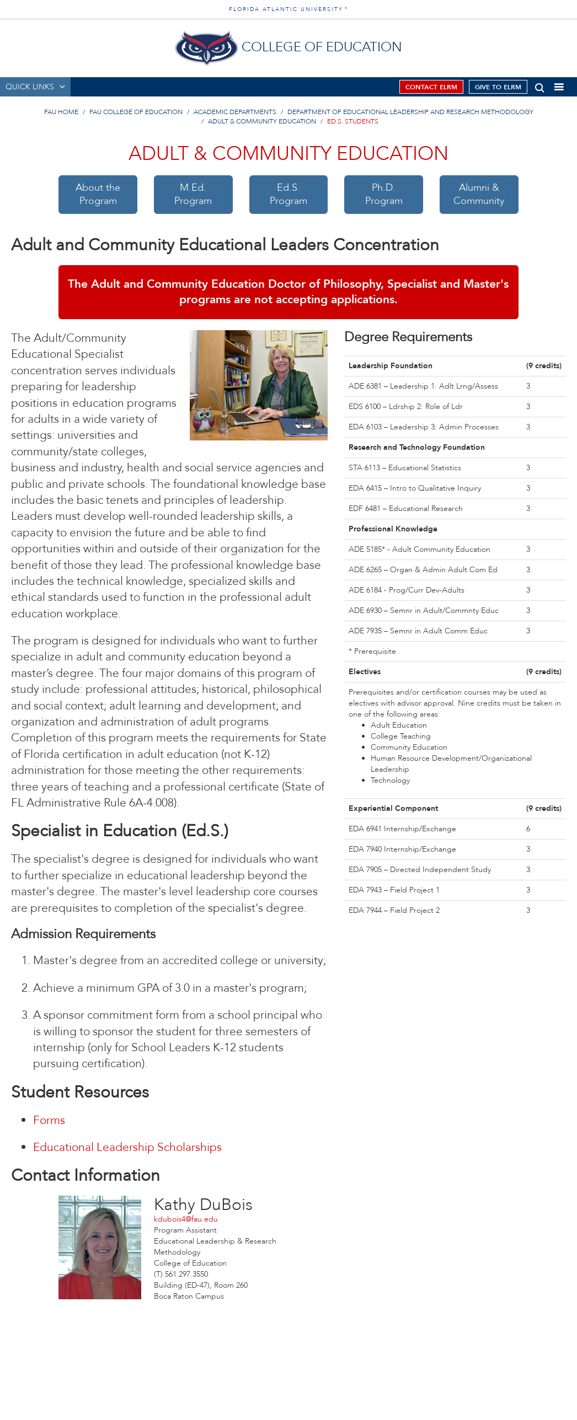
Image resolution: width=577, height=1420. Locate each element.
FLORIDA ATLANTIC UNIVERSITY (288, 9)
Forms (49, 1120)
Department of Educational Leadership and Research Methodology (410, 111)
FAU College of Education (136, 111)
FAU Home (61, 111)
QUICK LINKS (30, 87)
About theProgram (98, 194)
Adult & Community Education (262, 121)
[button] (539, 86)
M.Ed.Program (193, 194)
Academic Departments (235, 111)
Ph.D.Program (384, 194)
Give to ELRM (498, 87)
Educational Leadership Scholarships (127, 1147)
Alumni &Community (478, 194)
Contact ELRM (431, 87)
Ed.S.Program (288, 194)
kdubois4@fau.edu (186, 1219)
